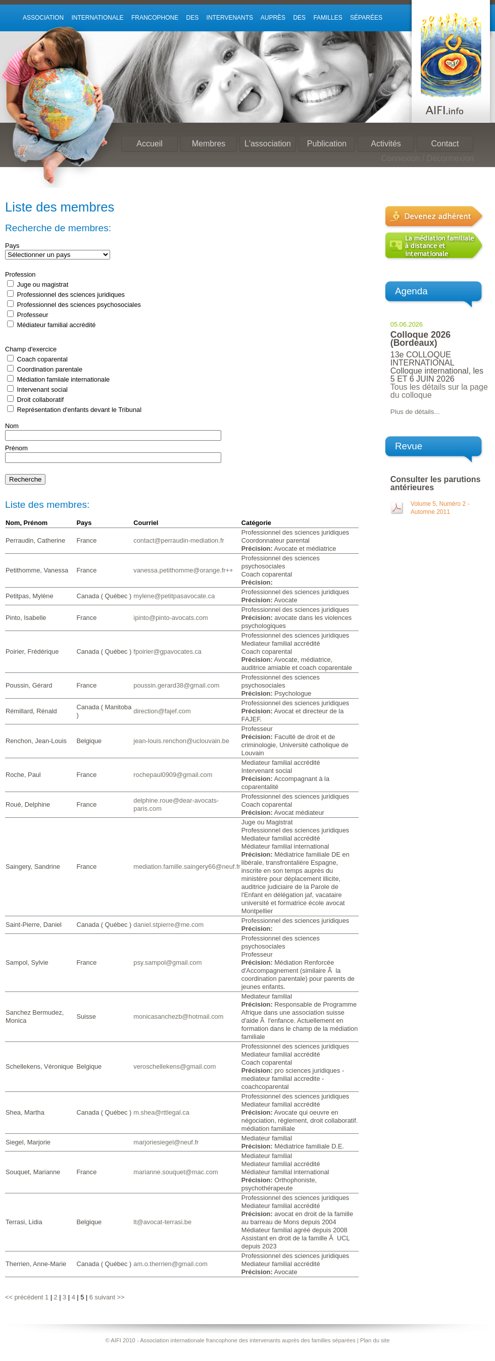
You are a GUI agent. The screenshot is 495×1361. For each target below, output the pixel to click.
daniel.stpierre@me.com (168, 924)
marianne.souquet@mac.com (175, 1172)
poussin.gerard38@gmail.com (176, 685)
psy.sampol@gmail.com (167, 962)
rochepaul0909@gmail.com (172, 774)
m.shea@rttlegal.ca (161, 1112)
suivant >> (109, 1297)
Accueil (149, 143)
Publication (326, 143)
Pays (12, 245)
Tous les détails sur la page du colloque (439, 391)
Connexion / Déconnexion (427, 158)
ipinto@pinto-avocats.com (170, 617)
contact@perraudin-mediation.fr (178, 540)
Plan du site (374, 1340)
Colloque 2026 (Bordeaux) (420, 339)
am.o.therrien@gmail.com (170, 1264)
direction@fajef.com (161, 711)
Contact (445, 143)
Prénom (16, 448)
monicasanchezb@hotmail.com (178, 1016)
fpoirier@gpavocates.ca (167, 651)
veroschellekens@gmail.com (174, 1066)
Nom (12, 426)
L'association (267, 143)
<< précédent (24, 1297)
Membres (209, 143)
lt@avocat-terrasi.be (162, 1222)
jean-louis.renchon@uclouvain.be (181, 741)
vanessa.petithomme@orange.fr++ (183, 570)
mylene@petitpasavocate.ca (174, 596)
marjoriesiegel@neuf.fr (166, 1142)
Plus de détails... (415, 411)
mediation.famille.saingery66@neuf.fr (186, 866)
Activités (386, 143)
